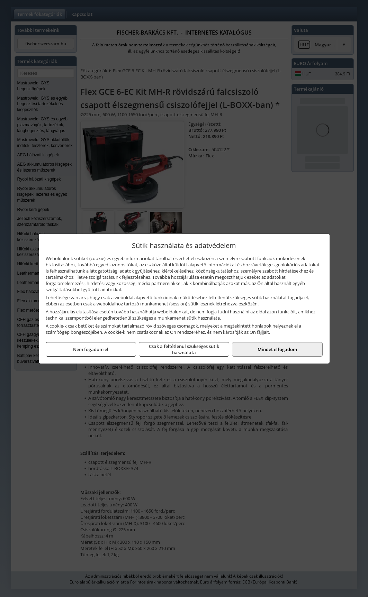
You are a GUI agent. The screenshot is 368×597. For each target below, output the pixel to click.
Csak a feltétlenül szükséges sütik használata (184, 349)
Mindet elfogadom (277, 349)
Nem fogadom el (90, 349)
